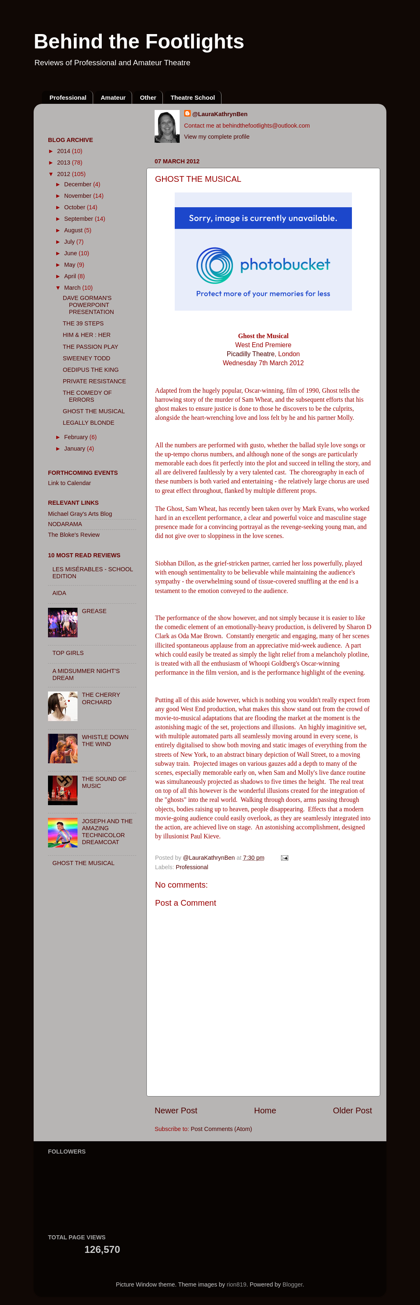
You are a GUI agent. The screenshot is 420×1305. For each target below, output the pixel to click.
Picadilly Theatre (251, 353)
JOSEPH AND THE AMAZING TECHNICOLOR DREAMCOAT (107, 832)
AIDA (59, 593)
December (78, 184)
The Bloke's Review (74, 534)
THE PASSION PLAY (90, 346)
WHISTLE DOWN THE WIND (105, 740)
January (75, 448)
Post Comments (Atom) (221, 1129)
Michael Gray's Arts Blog (80, 514)
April (71, 276)
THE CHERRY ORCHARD (101, 698)
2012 (64, 174)
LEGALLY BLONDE (88, 422)
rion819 (237, 1284)
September (79, 218)
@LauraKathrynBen (220, 114)
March (73, 287)
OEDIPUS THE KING (91, 369)
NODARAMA (65, 524)
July (70, 241)
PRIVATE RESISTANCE (94, 381)
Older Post (352, 1110)
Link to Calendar (69, 483)
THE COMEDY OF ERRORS (87, 396)
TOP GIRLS (68, 653)
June (71, 253)
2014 (64, 151)
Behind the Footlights (139, 41)
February (77, 437)
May (70, 264)
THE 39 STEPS (83, 323)
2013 (64, 162)
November (78, 195)
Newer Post (176, 1110)
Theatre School (193, 97)
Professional (68, 97)
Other (148, 97)
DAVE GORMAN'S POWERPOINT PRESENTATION (88, 305)
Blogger (293, 1284)
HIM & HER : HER (87, 335)
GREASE (94, 611)
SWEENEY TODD (86, 358)
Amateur (113, 97)
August (74, 230)
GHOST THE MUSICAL (94, 411)
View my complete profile (217, 136)
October (75, 207)
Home (265, 1110)
